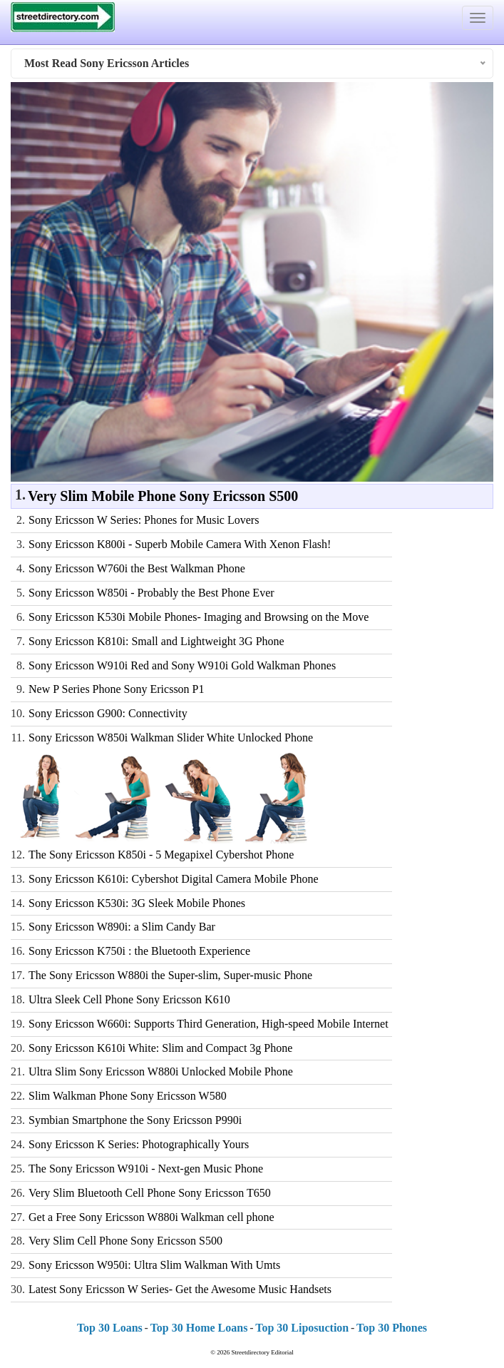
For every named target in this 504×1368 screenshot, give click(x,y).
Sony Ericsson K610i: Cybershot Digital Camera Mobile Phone (174, 879)
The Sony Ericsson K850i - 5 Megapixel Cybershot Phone (161, 854)
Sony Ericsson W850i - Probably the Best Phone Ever (151, 593)
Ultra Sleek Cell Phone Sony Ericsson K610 (129, 999)
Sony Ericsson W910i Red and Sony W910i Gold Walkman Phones (182, 665)
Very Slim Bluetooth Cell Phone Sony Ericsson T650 (150, 1193)
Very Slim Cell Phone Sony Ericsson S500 (125, 1241)
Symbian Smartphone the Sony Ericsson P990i (135, 1120)
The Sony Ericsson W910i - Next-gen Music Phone (146, 1168)
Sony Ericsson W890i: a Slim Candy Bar (122, 927)
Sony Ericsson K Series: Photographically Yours (139, 1144)
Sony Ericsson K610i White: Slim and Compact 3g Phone (160, 1048)
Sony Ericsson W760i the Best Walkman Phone (137, 568)
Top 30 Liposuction (302, 1328)
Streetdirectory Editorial (263, 1352)
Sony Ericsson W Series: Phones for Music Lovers (144, 520)
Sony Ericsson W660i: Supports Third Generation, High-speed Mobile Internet (209, 1024)
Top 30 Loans (110, 1328)
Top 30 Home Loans (199, 1328)
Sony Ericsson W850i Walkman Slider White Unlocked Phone (171, 737)
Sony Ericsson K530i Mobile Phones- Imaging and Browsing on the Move (199, 617)
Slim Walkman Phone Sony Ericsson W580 (128, 1096)
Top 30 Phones (391, 1328)
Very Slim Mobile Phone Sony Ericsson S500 (163, 496)
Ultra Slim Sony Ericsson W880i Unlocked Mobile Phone (161, 1071)
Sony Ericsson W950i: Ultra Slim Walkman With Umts (154, 1265)
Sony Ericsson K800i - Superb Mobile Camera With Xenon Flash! (180, 544)
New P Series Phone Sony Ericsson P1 (117, 689)
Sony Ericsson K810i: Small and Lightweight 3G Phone (156, 641)
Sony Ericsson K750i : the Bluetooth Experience (139, 951)
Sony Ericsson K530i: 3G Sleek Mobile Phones (137, 903)
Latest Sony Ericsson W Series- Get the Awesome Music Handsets (180, 1289)
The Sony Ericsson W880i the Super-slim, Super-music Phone (170, 975)
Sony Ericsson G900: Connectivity (108, 713)
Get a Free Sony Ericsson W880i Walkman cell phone (151, 1217)
